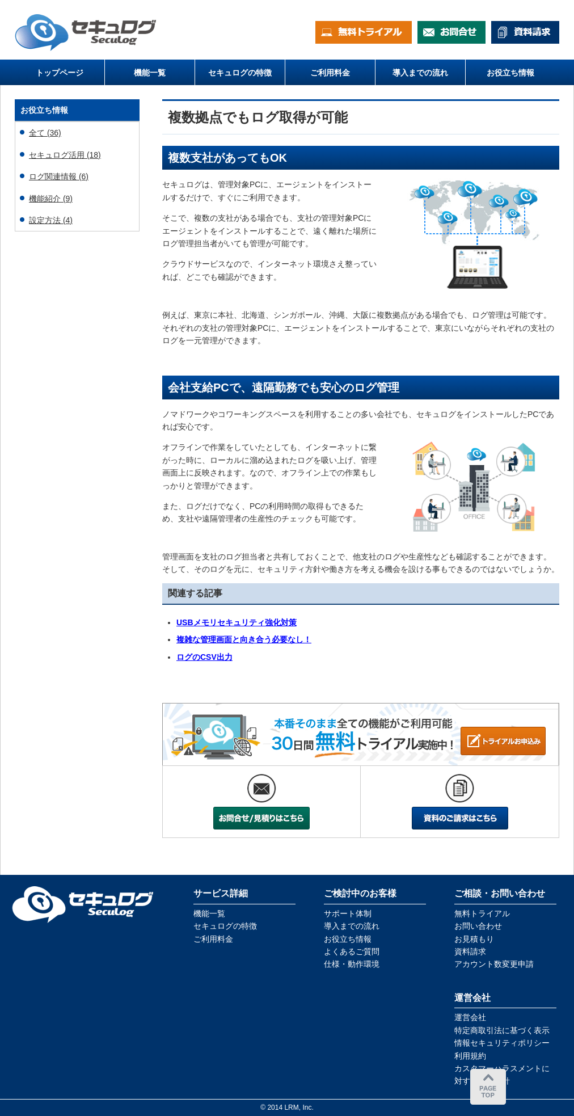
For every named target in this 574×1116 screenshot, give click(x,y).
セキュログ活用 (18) (65, 154)
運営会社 (470, 1017)
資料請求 (470, 951)
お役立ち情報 (348, 939)
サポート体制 (348, 913)
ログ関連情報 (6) (58, 176)
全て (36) (45, 132)
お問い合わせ (478, 925)
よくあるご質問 (351, 951)
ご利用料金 (213, 939)
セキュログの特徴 (225, 925)
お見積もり (474, 939)
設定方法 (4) (51, 220)
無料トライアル (482, 913)
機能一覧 (209, 913)
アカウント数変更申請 (494, 963)
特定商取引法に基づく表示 (502, 1030)
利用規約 (470, 1055)
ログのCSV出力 (204, 657)
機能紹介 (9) (51, 198)
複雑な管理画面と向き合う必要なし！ (243, 639)
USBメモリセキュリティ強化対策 (236, 622)
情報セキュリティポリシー (502, 1042)
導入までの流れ (351, 925)
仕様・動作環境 (351, 963)
